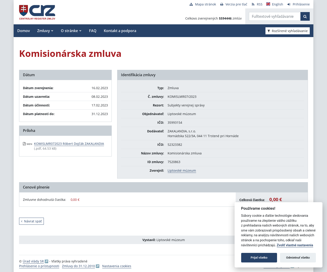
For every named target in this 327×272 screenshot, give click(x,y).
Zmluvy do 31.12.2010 (78, 266)
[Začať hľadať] (305, 16)
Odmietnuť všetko (298, 257)
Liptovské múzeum (182, 170)
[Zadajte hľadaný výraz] (275, 16)
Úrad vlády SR (33, 261)
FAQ (93, 30)
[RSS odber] (257, 4)
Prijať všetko (259, 257)
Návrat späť (31, 221)
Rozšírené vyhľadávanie (288, 31)
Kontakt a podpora (120, 30)
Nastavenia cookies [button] (116, 266)
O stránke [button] (69, 30)
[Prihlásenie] (298, 4)
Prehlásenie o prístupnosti (39, 266)
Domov (23, 30)
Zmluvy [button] (43, 30)
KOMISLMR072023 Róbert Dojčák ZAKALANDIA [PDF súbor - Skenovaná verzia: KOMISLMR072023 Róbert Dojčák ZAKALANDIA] (69, 143)
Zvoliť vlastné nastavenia (295, 245)
